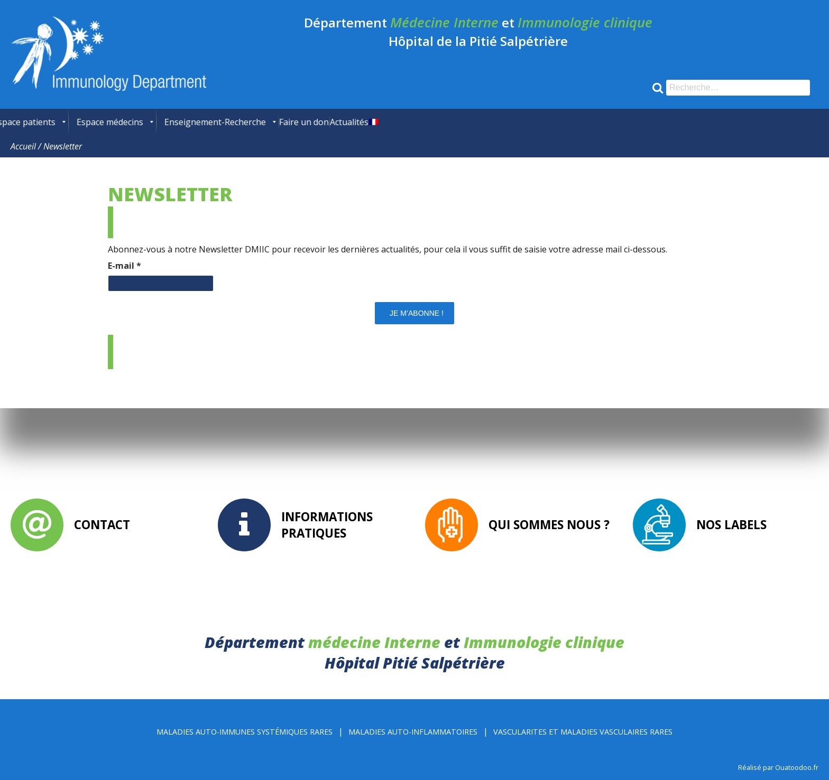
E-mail (124, 265)
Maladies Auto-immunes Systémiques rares (244, 732)
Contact (102, 524)
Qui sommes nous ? (549, 524)
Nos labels (731, 524)
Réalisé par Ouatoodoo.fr (778, 767)
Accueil (23, 146)
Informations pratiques (327, 525)
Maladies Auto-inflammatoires (412, 732)
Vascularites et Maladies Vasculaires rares (583, 732)
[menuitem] (18, 122)
